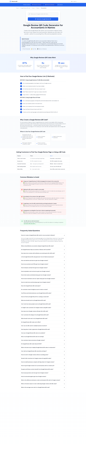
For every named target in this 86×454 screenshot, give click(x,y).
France (33, 8)
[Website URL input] (43, 13)
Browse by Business (50, 4)
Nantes (38, 8)
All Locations (60, 4)
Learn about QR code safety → (30, 223)
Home (17, 8)
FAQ (72, 1)
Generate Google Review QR (43, 19)
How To (74, 1)
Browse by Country (37, 4)
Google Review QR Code (25, 8)
